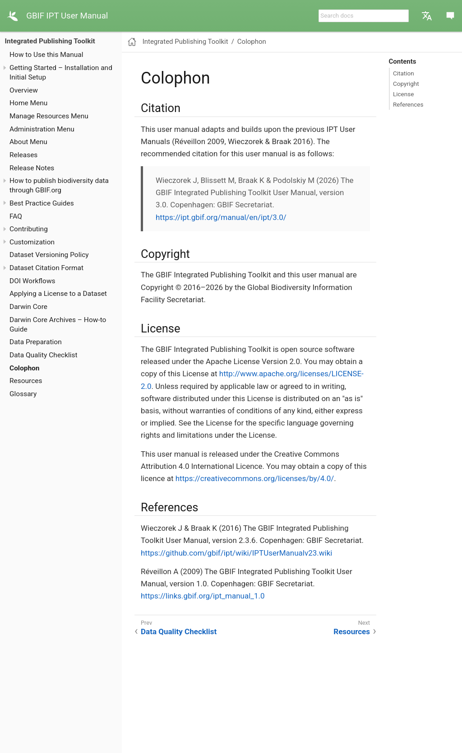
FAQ (15, 216)
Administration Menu (41, 129)
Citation (403, 73)
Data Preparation (35, 342)
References (408, 104)
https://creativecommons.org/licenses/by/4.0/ (255, 478)
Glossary (23, 394)
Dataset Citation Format (46, 268)
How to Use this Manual (46, 55)
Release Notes (31, 168)
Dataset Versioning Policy (49, 255)
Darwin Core (28, 307)
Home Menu (28, 103)
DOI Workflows (32, 281)
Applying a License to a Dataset (58, 294)
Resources (25, 381)
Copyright (406, 83)
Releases (23, 155)
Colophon (24, 368)
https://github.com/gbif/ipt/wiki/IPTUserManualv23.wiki (236, 552)
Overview (23, 90)
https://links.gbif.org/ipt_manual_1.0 (203, 595)
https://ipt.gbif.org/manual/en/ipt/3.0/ (221, 217)
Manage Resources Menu (48, 116)
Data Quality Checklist (43, 355)
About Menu (28, 142)
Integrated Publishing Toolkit (50, 41)
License (403, 94)
